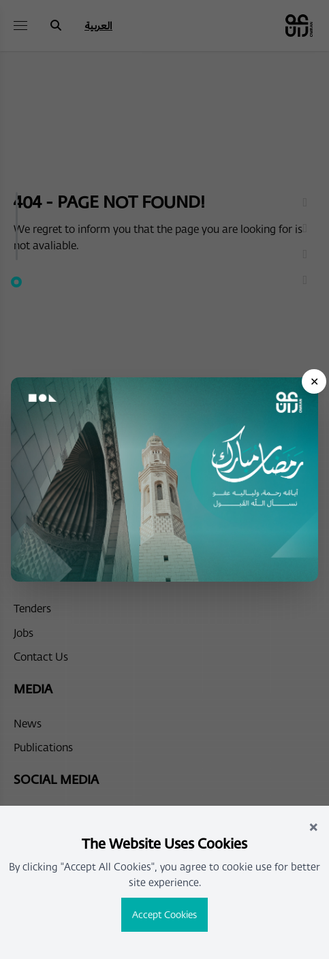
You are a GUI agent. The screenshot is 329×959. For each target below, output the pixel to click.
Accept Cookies (164, 914)
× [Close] (313, 825)
